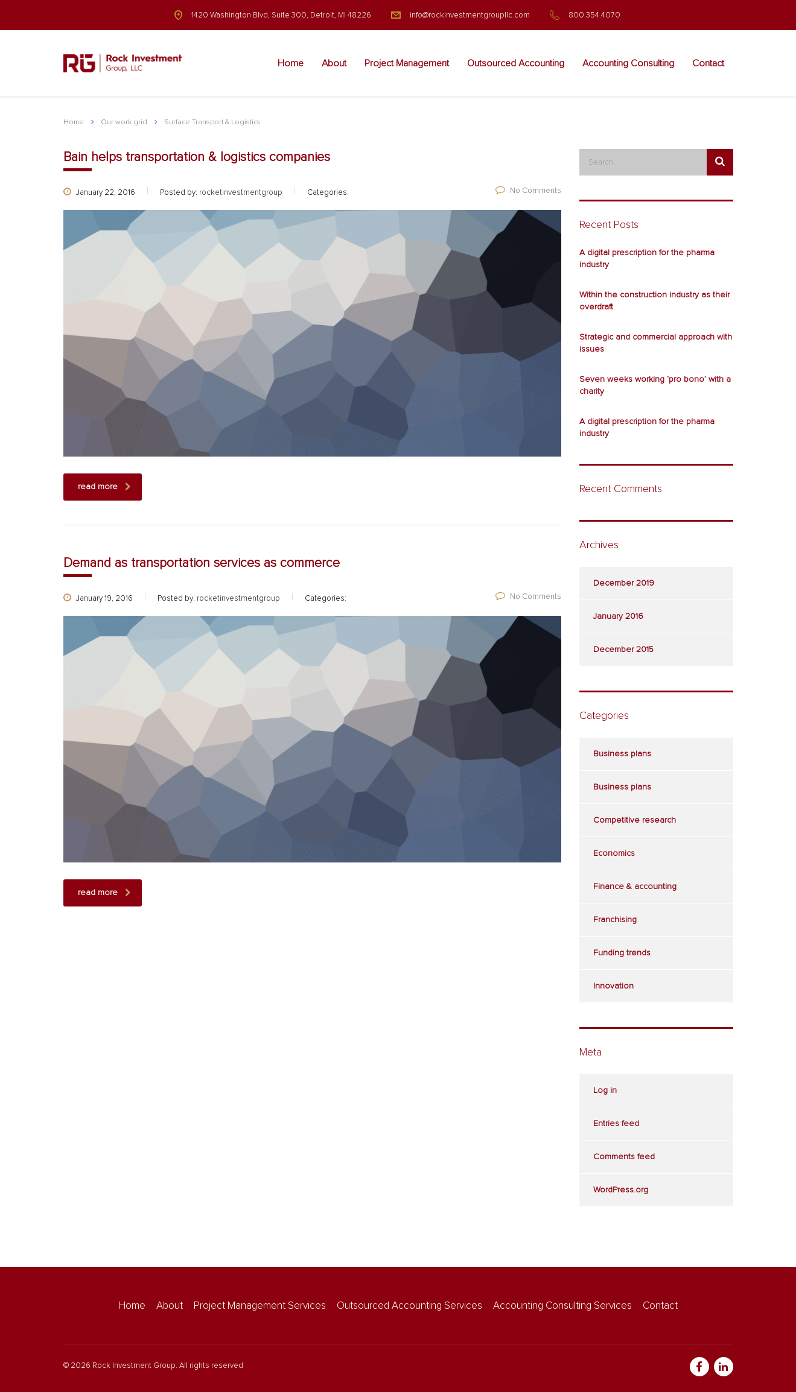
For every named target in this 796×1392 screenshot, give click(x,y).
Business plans (622, 754)
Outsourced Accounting (515, 63)
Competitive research (634, 820)
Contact (708, 63)
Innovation (613, 986)
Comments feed (624, 1157)
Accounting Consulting (628, 63)
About (334, 63)
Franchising (615, 920)
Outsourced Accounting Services (409, 1306)
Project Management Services (260, 1306)
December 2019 (623, 583)
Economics (614, 853)
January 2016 (618, 616)
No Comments (528, 191)
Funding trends (622, 953)
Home (291, 63)
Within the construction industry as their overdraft (654, 301)
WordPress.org (620, 1190)
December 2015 (623, 649)
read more (104, 487)
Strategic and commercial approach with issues (655, 343)
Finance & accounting (635, 886)
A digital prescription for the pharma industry (647, 258)
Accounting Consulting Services (562, 1306)
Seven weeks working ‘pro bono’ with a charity (655, 385)
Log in (605, 1090)
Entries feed (616, 1123)
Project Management (407, 63)
